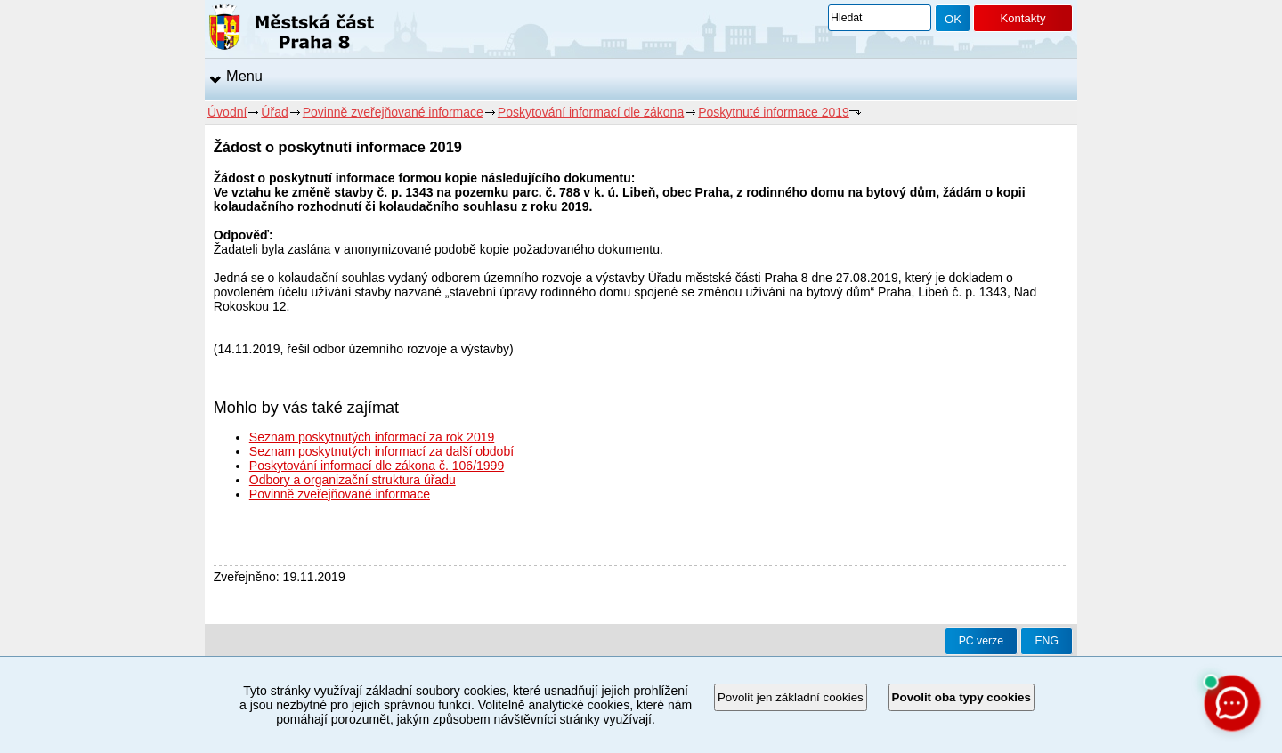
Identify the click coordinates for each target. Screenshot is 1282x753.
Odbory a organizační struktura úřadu (352, 480)
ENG (1047, 641)
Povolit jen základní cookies (791, 697)
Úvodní (227, 112)
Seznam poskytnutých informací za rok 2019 (371, 437)
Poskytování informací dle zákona (591, 112)
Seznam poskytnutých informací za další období (381, 451)
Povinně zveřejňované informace (393, 112)
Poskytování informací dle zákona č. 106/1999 (376, 465)
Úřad (274, 112)
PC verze (981, 641)
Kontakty (1022, 18)
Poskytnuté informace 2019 (773, 112)
